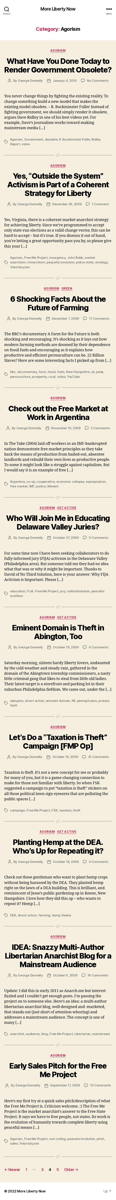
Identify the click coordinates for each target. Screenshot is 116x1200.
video (26, 144)
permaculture (20, 377)
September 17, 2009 (65, 1085)
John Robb (75, 258)
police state (84, 262)
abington (16, 701)
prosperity (39, 377)
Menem (53, 486)
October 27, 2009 (66, 538)
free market (19, 486)
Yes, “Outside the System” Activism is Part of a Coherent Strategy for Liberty (58, 184)
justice (41, 486)
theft (14, 705)
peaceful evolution (60, 262)
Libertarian (82, 1034)
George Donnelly (30, 81)
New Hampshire (78, 372)
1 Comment (100, 204)
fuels (61, 372)
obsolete (51, 139)
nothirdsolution (78, 591)
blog (44, 1034)
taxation (65, 810)
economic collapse (70, 482)
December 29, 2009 (67, 204)
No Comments (97, 81)
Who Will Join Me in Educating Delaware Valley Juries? (58, 522)
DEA (13, 915)
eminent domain (58, 701)
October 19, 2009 (66, 647)
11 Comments (99, 318)
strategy (101, 262)
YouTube (73, 377)
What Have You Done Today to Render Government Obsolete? (58, 65)
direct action (34, 701)
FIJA (30, 591)
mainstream (101, 1034)
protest (103, 701)
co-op (30, 482)
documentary (27, 372)
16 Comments (98, 975)
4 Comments (98, 862)
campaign (17, 810)
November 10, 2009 (66, 428)
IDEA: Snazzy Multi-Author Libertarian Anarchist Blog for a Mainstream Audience (58, 956)
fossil (51, 372)
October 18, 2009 (66, 862)
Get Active (66, 507)
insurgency (57, 258)
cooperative (46, 482)
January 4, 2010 (65, 81)
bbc (13, 372)
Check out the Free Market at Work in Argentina (58, 413)
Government (33, 139)
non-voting (57, 1139)
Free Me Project (36, 258)
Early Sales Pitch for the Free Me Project (58, 1070)
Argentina (17, 482)
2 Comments (100, 428)
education (17, 591)
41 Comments (98, 757)
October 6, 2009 (65, 975)
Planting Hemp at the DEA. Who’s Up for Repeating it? (57, 846)
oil (92, 372)
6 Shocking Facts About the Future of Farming (58, 303)
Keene (66, 915)
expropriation (96, 482)
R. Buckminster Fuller (74, 139)
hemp (56, 915)
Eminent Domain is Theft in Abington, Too (58, 632)
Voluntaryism (20, 267)
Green (66, 288)
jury (62, 591)
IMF (31, 486)
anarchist (17, 1034)
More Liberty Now (58, 9)
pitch (100, 1139)
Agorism (58, 50)
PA (74, 701)
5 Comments (98, 538)
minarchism (36, 262)
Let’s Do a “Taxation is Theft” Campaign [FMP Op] (58, 742)
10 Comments (100, 1085)
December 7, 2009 (65, 318)
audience (33, 1034)
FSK (55, 810)
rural (52, 377)
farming (44, 915)
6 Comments (98, 647)
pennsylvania (87, 701)
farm (42, 372)
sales (14, 1143)
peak (99, 372)
